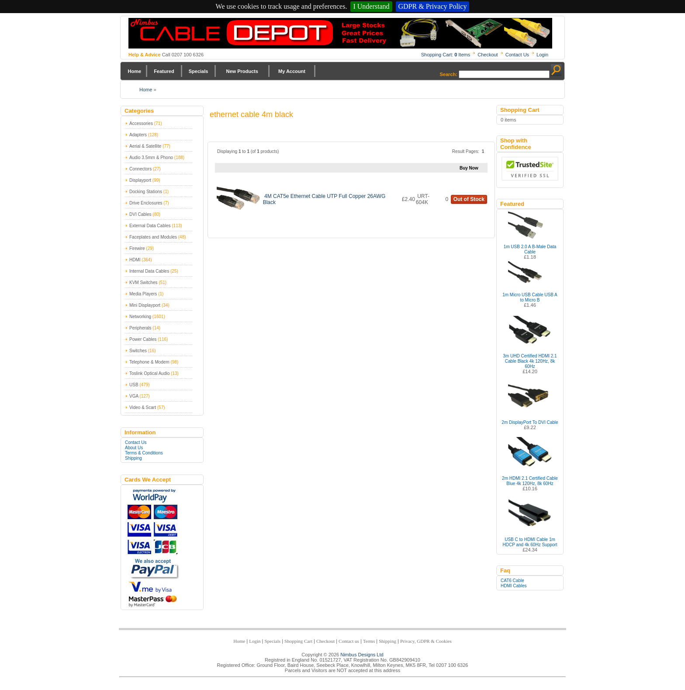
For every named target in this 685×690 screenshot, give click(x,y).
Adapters (138, 134)
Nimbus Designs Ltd (361, 654)
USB (133, 384)
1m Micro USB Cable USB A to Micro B (529, 297)
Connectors (140, 168)
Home (135, 71)
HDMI (135, 259)
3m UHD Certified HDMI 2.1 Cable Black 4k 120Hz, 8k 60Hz (530, 361)
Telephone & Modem (149, 362)
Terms (369, 641)
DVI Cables (140, 214)
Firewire (137, 248)
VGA (133, 396)
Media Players (143, 293)
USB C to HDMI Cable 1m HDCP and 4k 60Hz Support (530, 542)
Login (542, 54)
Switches (138, 350)
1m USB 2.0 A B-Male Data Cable (530, 249)
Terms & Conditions (144, 453)
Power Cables (142, 339)
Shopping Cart (298, 641)
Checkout (487, 54)
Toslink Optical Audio (149, 373)
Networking (140, 316)
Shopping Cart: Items (446, 54)
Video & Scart (142, 407)
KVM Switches (143, 282)
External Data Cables (150, 225)
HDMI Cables (513, 585)
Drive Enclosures (146, 203)
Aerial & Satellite (145, 146)
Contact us (349, 641)
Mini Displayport (144, 305)
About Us (134, 447)
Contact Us (517, 54)
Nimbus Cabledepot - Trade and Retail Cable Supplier (340, 33)
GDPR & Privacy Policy (432, 6)
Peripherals (140, 328)
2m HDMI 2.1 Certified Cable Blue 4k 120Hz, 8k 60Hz (530, 481)
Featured (164, 71)
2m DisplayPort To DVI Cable (530, 422)
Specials (198, 71)
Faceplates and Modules (153, 237)
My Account (291, 71)
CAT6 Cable (512, 580)
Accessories (141, 123)
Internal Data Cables (149, 271)
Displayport (140, 180)
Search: (448, 74)
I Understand (371, 6)
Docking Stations (145, 191)
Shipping (133, 458)
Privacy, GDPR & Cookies (426, 641)
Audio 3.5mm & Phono (151, 157)
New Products (242, 71)
